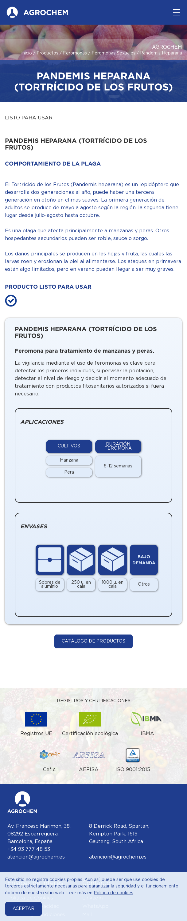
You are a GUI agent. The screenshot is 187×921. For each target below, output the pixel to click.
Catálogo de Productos (93, 641)
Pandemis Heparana (161, 53)
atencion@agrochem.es (36, 857)
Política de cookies (113, 893)
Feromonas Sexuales (113, 53)
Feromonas (75, 53)
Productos (47, 53)
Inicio (26, 53)
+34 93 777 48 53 (28, 849)
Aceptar (23, 909)
